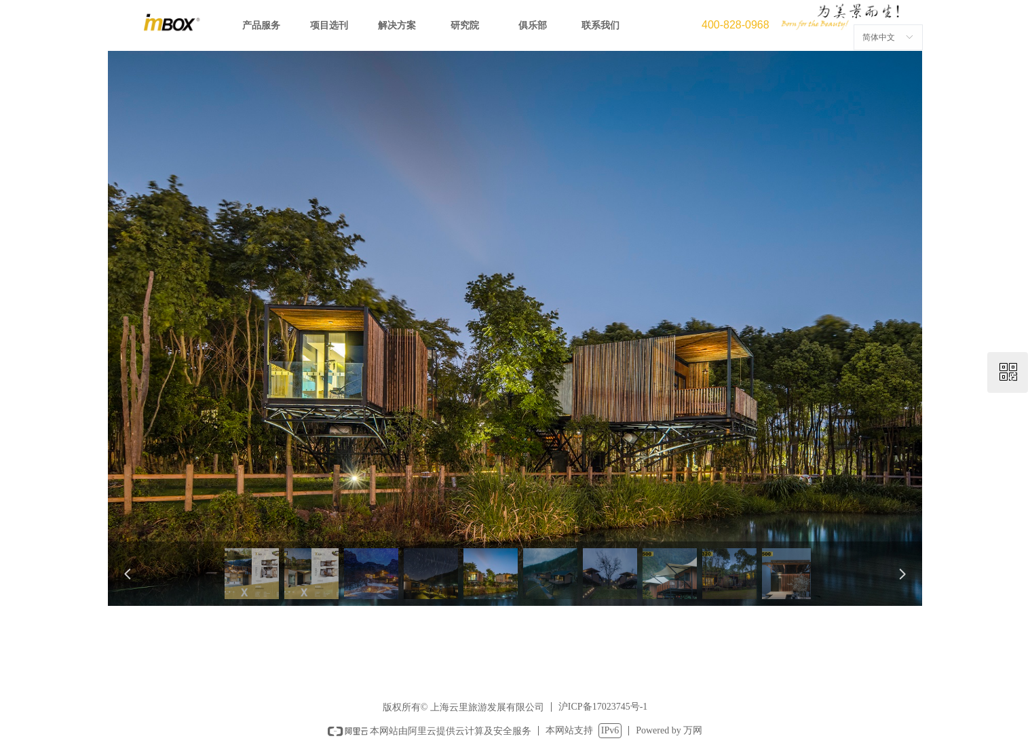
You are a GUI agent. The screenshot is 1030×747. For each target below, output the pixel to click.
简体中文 (878, 37)
